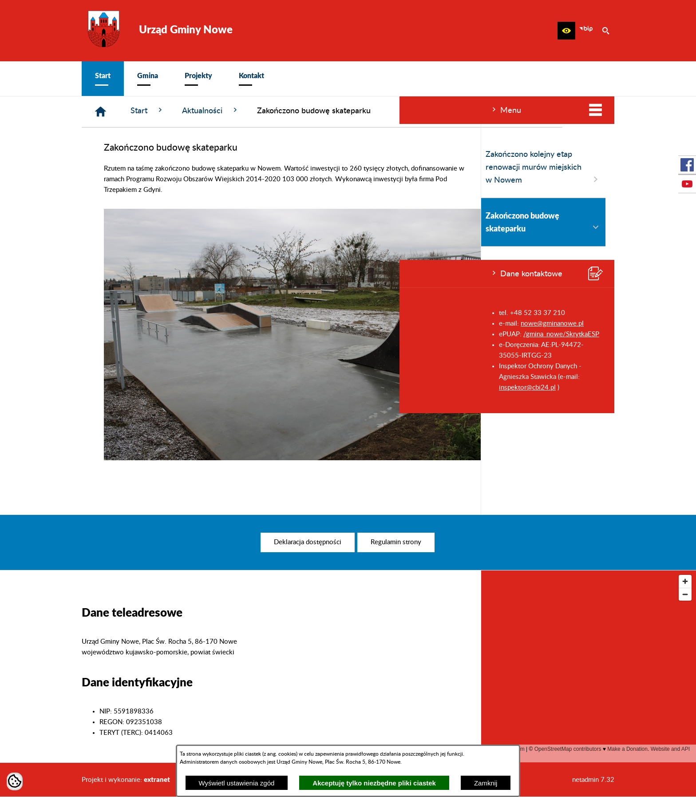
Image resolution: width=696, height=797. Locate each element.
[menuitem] (103, 78)
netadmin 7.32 (593, 780)
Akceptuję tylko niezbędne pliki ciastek (374, 783)
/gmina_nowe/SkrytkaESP (162, 334)
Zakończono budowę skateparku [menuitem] (144, 222)
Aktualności (344, 110)
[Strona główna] (234, 111)
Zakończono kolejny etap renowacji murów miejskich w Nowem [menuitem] (144, 168)
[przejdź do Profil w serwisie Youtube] (687, 184)
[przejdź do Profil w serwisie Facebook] (687, 165)
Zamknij (486, 783)
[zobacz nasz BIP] (586, 31)
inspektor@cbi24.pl (127, 387)
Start (281, 110)
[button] (566, 31)
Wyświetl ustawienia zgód (237, 783)
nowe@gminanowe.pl (152, 323)
